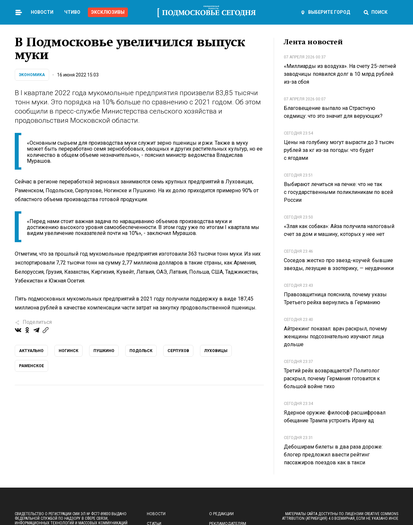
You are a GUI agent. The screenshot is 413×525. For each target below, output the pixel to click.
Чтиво (72, 12)
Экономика (32, 75)
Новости (42, 12)
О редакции (221, 514)
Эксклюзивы (108, 12)
